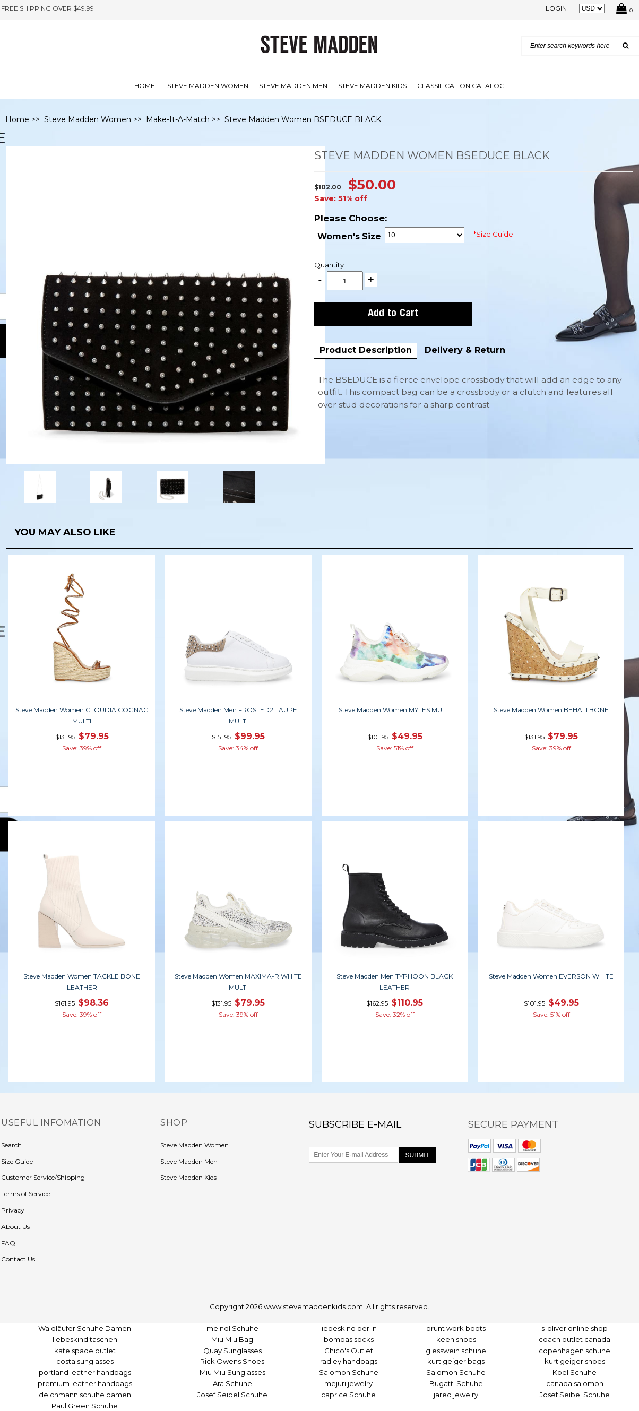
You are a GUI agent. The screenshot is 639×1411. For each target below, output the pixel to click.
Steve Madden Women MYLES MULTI (395, 710)
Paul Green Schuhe (84, 1405)
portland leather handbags (85, 1372)
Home (144, 86)
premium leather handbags (85, 1383)
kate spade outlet (85, 1350)
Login (556, 8)
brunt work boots (456, 1328)
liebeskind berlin (348, 1328)
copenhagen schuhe (574, 1350)
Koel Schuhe (574, 1372)
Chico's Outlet (348, 1350)
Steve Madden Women (207, 86)
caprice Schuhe (348, 1394)
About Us (15, 1227)
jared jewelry (456, 1394)
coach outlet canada (574, 1339)
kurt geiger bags (456, 1361)
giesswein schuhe (456, 1350)
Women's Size (349, 236)
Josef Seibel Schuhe (232, 1394)
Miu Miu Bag (232, 1339)
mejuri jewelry (348, 1383)
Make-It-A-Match (178, 119)
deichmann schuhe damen (85, 1394)
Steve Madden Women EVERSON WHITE (551, 976)
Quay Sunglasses (232, 1350)
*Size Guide (493, 234)
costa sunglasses (85, 1361)
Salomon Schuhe (348, 1372)
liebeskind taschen (85, 1339)
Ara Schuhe (232, 1383)
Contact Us (18, 1259)
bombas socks (349, 1339)
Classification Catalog (461, 86)
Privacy (12, 1210)
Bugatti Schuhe (456, 1383)
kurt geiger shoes (575, 1361)
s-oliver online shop (574, 1328)
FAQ (8, 1243)
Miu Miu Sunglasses (232, 1372)
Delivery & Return (465, 350)
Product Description (366, 350)
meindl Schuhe (232, 1328)
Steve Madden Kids (372, 86)
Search (11, 1145)
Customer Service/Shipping (43, 1177)
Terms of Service (25, 1194)
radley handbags (348, 1361)
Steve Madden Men (293, 86)
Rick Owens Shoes (232, 1361)
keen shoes (456, 1339)
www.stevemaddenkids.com (313, 1306)
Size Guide (17, 1161)
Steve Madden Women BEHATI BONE (551, 710)
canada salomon (574, 1383)
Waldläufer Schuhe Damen (84, 1328)
